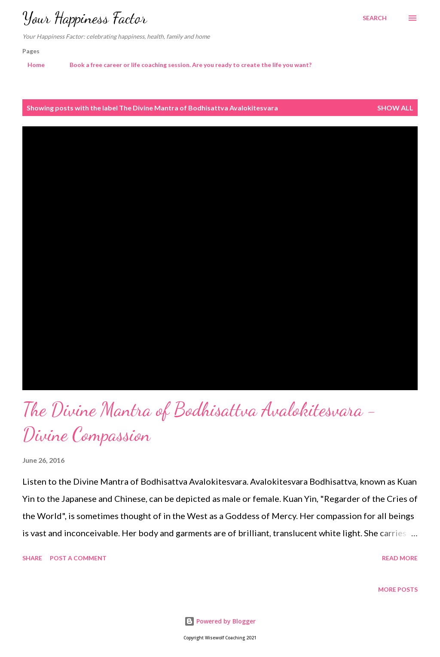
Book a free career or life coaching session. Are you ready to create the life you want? (185, 64)
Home (31, 64)
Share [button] (32, 558)
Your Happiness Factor (84, 18)
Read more (400, 558)
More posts (398, 589)
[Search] (375, 18)
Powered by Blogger (220, 621)
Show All (395, 108)
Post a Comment (78, 558)
